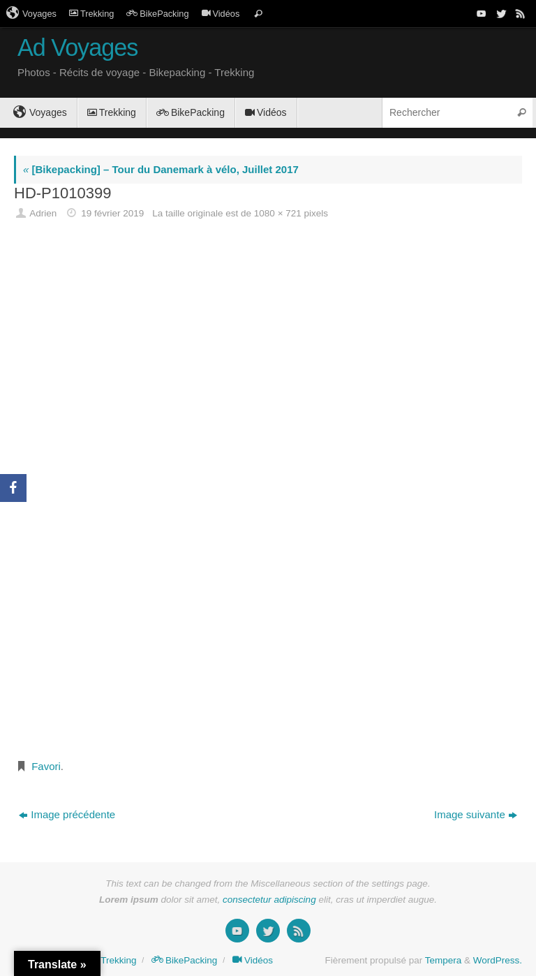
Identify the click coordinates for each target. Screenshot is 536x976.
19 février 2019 (112, 213)
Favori (46, 766)
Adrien (43, 213)
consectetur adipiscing (269, 899)
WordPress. (497, 960)
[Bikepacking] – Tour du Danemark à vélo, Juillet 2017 (161, 169)
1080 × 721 (278, 213)
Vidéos (221, 13)
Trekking (91, 13)
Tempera (443, 960)
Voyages (31, 13)
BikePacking (157, 13)
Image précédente (67, 814)
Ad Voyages (77, 48)
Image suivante (475, 814)
